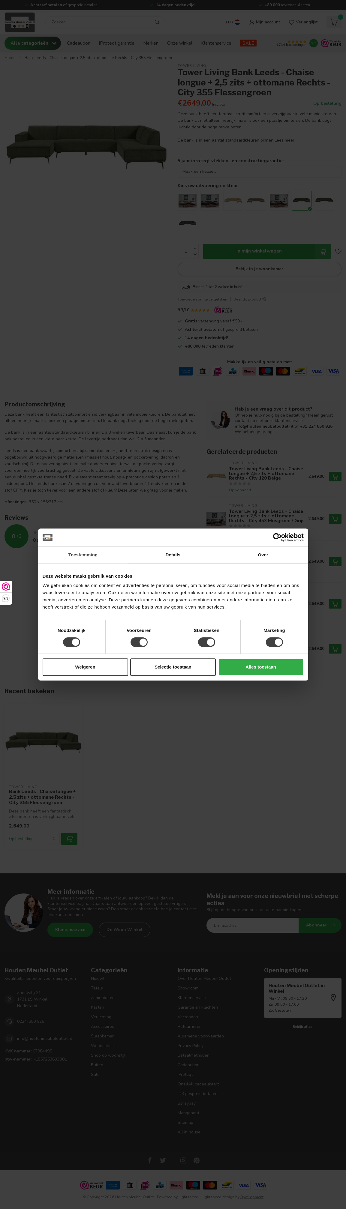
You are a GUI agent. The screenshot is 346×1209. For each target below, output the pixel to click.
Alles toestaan (260, 666)
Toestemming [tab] (83, 554)
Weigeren (85, 666)
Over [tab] (263, 554)
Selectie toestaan (173, 666)
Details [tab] (173, 554)
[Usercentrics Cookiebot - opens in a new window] (277, 537)
